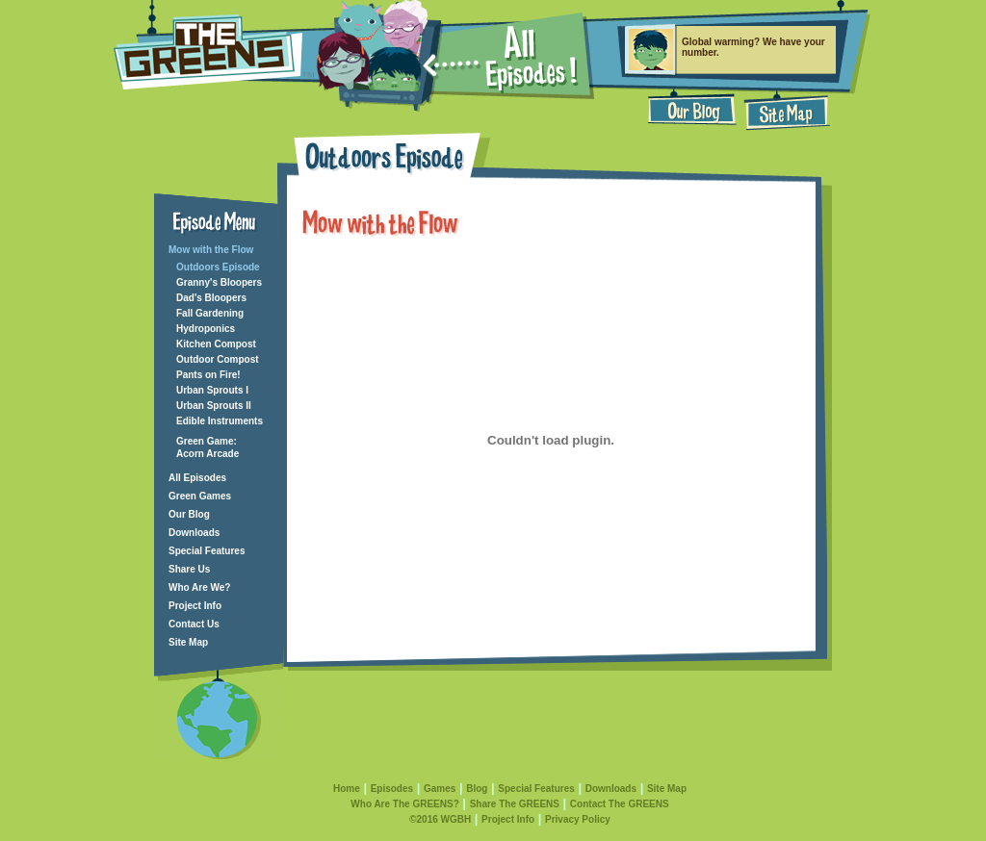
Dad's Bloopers (211, 298)
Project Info (195, 605)
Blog (476, 788)
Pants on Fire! (208, 375)
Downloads (194, 532)
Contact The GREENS (619, 804)
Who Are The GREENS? (404, 804)
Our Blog (189, 514)
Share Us (189, 569)
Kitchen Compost (216, 344)
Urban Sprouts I (212, 390)
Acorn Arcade (207, 453)
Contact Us (194, 624)
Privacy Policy (577, 819)
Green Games (200, 496)
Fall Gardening (210, 313)
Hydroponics (205, 328)
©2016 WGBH (440, 819)
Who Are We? (199, 587)
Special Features (207, 551)
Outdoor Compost (217, 359)
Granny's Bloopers (219, 282)
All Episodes (197, 477)
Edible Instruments (219, 421)
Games (439, 788)
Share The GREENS (514, 804)
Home (346, 788)
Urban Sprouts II (213, 405)
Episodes (392, 788)
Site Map (188, 642)
